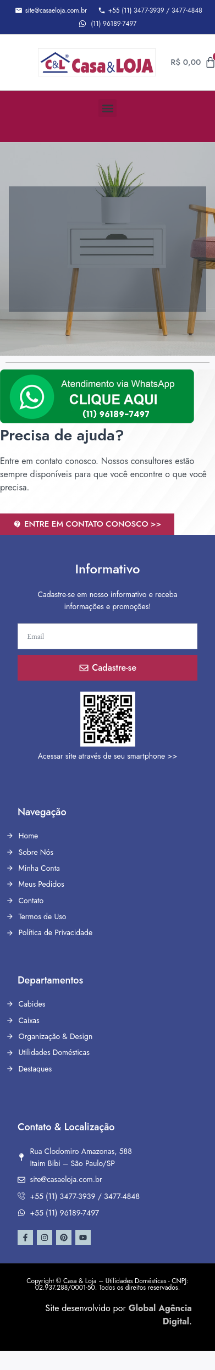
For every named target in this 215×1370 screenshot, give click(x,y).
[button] (107, 108)
